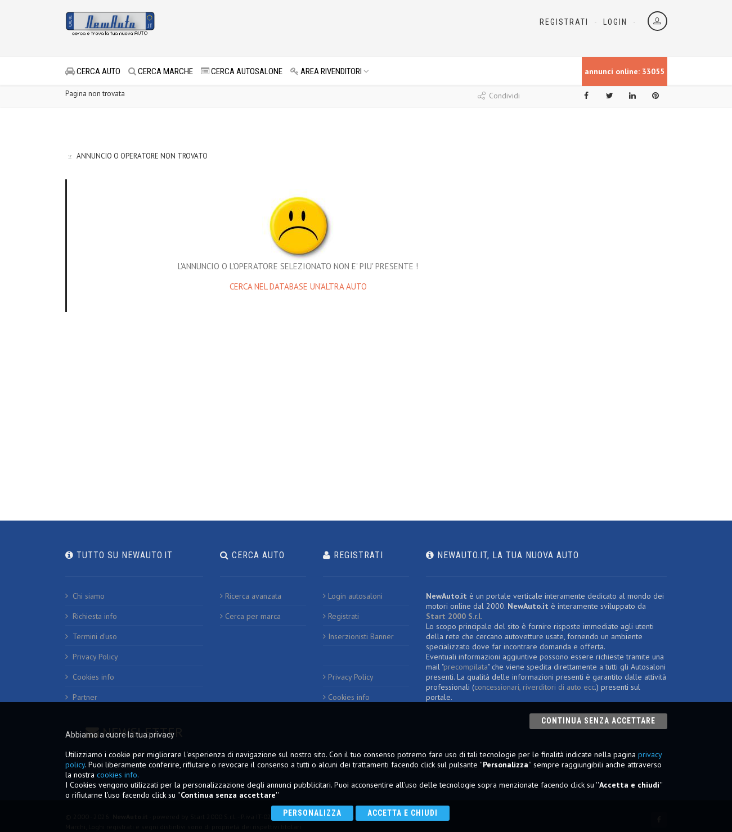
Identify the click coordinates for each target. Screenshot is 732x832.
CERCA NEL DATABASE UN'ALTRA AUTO (298, 286)
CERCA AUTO (92, 71)
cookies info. (118, 775)
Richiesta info (91, 616)
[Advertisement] (316, 28)
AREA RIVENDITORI (329, 71)
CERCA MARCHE (160, 71)
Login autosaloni (353, 596)
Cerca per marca (250, 616)
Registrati (564, 21)
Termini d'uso (91, 636)
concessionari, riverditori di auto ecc (534, 687)
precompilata (465, 667)
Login (615, 21)
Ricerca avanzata (250, 596)
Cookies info (89, 677)
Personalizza (312, 812)
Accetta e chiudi (402, 812)
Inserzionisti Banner (358, 636)
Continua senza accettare (598, 720)
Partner (81, 697)
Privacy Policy (91, 657)
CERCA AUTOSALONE (241, 71)
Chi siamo (85, 596)
